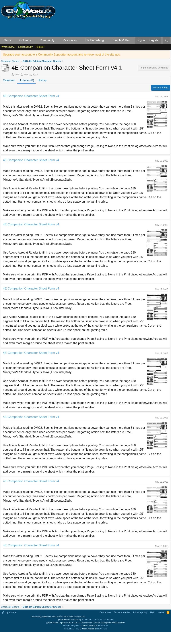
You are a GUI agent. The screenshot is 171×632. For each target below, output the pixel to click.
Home (161, 612)
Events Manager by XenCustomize (109, 623)
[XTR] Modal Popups (69, 623)
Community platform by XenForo (58, 617)
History (42, 80)
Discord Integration (71, 626)
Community (47, 40)
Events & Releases (124, 40)
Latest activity (25, 46)
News (7, 40)
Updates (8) (26, 80)
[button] (14, 40)
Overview (9, 80)
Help (152, 612)
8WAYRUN (103, 626)
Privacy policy (140, 612)
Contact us (105, 612)
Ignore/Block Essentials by (85, 619)
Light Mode (9, 612)
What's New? (8, 46)
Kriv (17, 74)
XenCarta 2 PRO (71, 629)
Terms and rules (122, 612)
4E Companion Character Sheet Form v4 (31, 96)
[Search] (166, 40)
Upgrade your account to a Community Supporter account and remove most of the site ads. (62, 54)
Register (40, 46)
